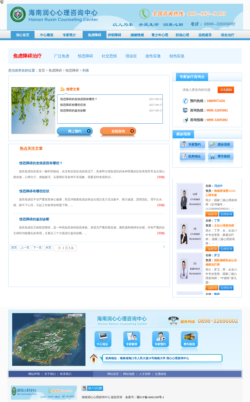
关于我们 (50, 374)
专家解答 (131, 344)
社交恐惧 (109, 56)
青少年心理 (159, 35)
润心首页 (22, 35)
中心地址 (102, 344)
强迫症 (131, 56)
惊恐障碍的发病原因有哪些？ (78, 99)
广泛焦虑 (61, 56)
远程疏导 (205, 35)
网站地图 (129, 374)
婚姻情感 (137, 35)
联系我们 (65, 374)
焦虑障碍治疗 (27, 55)
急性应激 (153, 56)
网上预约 (74, 131)
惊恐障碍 (85, 56)
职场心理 (182, 35)
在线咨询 (118, 131)
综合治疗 (227, 35)
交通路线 (160, 374)
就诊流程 (224, 144)
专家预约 (194, 144)
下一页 (37, 247)
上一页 (25, 247)
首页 (41, 70)
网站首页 (113, 374)
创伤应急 (177, 56)
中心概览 (46, 35)
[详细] (161, 177)
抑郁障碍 (114, 35)
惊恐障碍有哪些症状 (73, 105)
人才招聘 (144, 374)
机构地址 (194, 156)
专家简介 (69, 35)
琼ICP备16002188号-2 (150, 397)
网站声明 (34, 374)
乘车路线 (224, 156)
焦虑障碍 (94, 35)
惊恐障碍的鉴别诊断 (73, 110)
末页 (48, 247)
